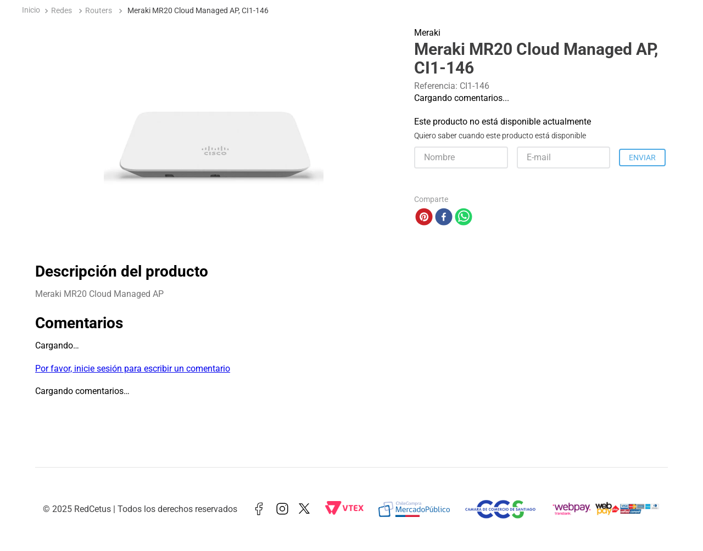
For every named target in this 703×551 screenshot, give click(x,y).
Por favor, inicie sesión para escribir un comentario (132, 368)
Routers (98, 10)
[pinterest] (424, 218)
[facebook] (444, 218)
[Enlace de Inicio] (31, 11)
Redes (61, 10)
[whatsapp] (463, 218)
